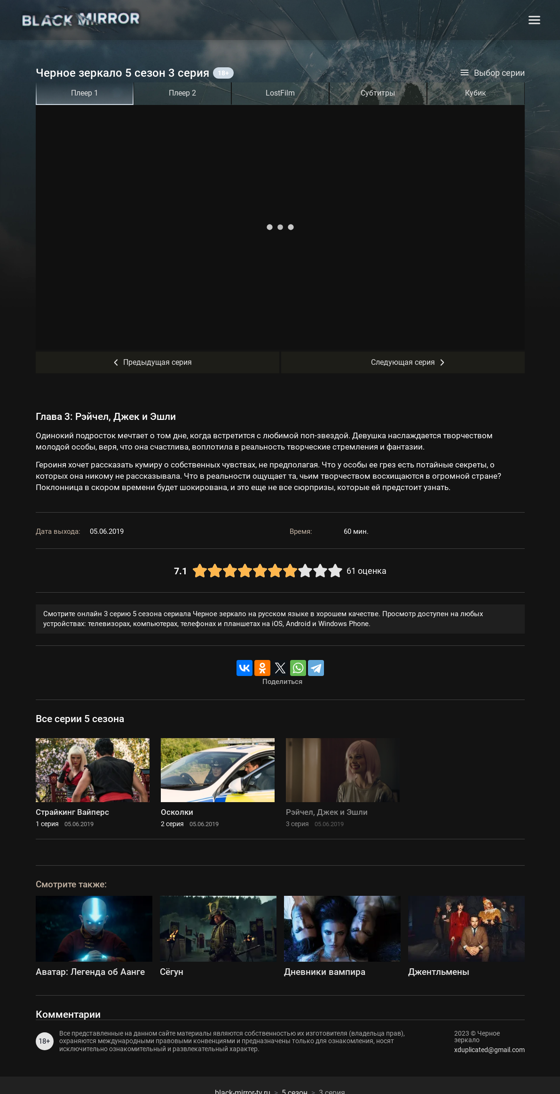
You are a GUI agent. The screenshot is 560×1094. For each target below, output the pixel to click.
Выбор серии (492, 73)
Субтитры (378, 92)
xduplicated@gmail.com (489, 1049)
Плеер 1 (84, 92)
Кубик (475, 92)
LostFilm (280, 92)
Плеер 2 (182, 92)
